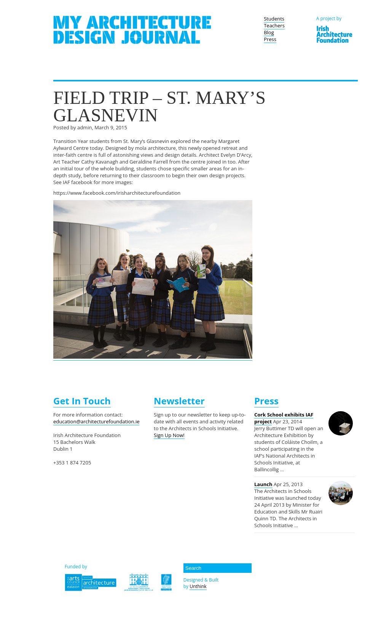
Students (274, 18)
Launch (263, 484)
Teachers (274, 25)
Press (270, 39)
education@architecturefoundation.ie (96, 421)
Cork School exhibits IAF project (283, 418)
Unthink (198, 586)
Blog (269, 32)
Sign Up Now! (169, 435)
